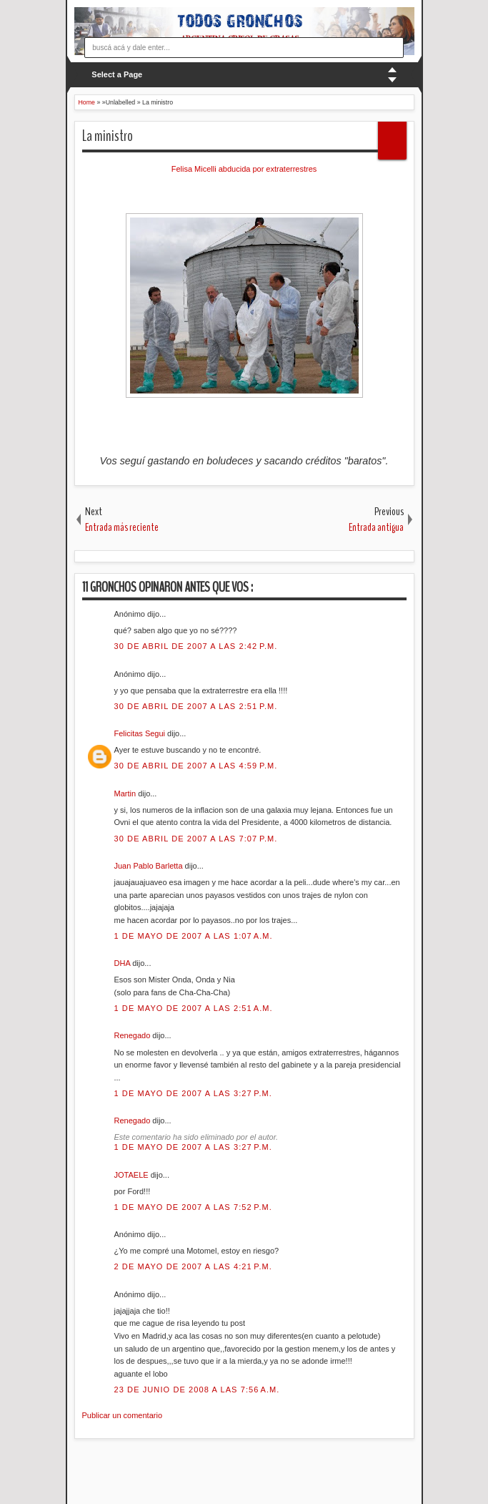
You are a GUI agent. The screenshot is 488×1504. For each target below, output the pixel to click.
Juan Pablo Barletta (149, 865)
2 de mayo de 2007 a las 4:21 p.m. (193, 1266)
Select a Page (116, 74)
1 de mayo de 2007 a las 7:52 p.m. (193, 1207)
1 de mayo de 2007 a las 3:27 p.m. (193, 1093)
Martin (126, 793)
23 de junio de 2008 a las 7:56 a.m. (197, 1389)
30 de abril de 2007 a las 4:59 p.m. (196, 765)
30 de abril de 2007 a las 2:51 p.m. (196, 706)
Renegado (133, 1035)
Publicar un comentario (122, 1415)
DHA (123, 963)
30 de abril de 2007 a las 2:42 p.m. (196, 646)
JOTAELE (132, 1175)
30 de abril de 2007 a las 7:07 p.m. (196, 838)
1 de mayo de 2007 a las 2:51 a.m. (193, 1008)
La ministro (107, 136)
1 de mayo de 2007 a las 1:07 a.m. (193, 936)
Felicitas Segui (141, 733)
